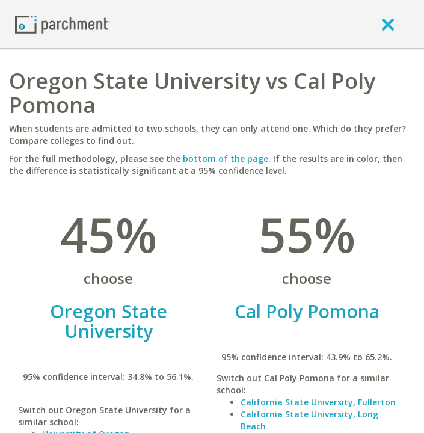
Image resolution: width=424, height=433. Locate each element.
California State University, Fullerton (318, 402)
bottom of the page (225, 158)
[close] (388, 24)
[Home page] (62, 23)
